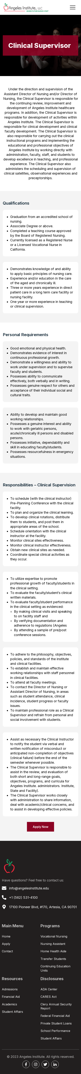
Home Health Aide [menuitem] (53, 951)
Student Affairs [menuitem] (12, 1012)
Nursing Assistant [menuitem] (52, 944)
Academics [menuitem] (9, 1004)
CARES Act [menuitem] (48, 997)
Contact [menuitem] (7, 951)
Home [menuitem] (6, 936)
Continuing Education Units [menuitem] (55, 968)
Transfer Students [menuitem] (53, 959)
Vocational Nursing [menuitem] (53, 936)
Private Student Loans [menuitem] (56, 1023)
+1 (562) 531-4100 (23, 897)
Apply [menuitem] (6, 944)
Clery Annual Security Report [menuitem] (56, 1006)
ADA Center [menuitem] (48, 989)
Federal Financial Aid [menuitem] (55, 1016)
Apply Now (40, 827)
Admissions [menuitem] (10, 989)
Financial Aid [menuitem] (11, 997)
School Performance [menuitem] (55, 1031)
